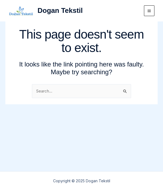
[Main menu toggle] (149, 10)
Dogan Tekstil (60, 10)
